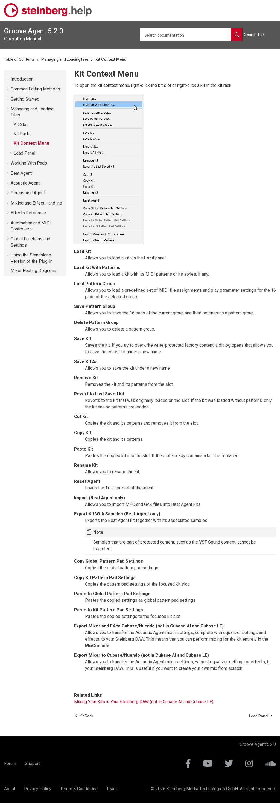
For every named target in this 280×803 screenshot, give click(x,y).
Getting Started (25, 99)
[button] (8, 79)
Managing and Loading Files (65, 59)
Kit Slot (21, 124)
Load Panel (24, 153)
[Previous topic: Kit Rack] (86, 716)
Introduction (22, 79)
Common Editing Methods (35, 89)
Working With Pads (29, 163)
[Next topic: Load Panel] (258, 716)
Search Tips (254, 34)
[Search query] (191, 34)
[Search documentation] (236, 34)
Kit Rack (21, 133)
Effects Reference (28, 212)
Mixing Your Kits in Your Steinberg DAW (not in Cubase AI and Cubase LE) (143, 701)
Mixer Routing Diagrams (34, 270)
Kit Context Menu (110, 59)
